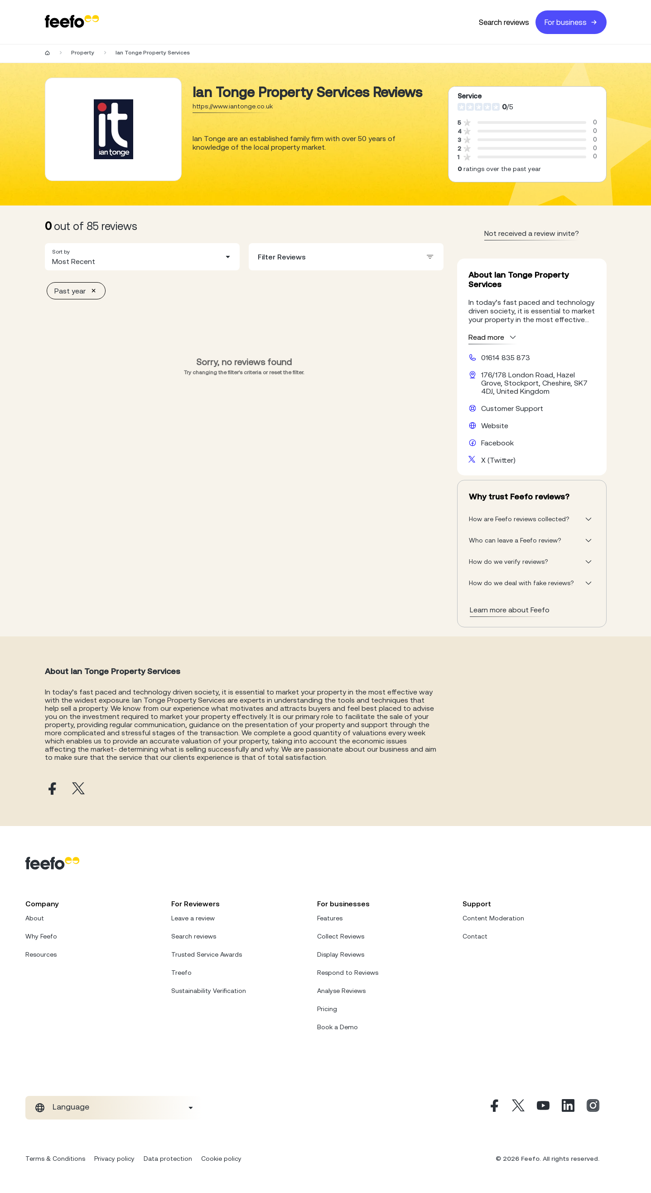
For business (571, 22)
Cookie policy (221, 1158)
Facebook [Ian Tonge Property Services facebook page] (497, 443)
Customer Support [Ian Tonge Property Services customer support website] (512, 408)
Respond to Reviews (347, 972)
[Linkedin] (568, 1107)
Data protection (168, 1158)
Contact (475, 936)
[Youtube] (543, 1107)
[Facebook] (493, 1107)
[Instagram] (593, 1107)
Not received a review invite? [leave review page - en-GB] (531, 233)
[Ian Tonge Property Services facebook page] (51, 789)
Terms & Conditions (55, 1158)
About (34, 918)
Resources (41, 954)
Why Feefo (41, 936)
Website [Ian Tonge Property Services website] (494, 425)
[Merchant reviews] (113, 129)
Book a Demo (337, 1027)
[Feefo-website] (72, 22)
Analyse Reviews (341, 990)
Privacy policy (114, 1158)
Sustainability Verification (208, 990)
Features (329, 918)
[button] (142, 256)
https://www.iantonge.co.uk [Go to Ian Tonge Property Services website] (233, 106)
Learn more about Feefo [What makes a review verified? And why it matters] (510, 610)
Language (71, 1106)
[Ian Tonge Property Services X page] (78, 789)
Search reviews (504, 22)
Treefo (181, 972)
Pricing (327, 1008)
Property (82, 52)
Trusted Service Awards (206, 954)
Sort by (61, 252)
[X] (518, 1107)
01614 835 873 (505, 357)
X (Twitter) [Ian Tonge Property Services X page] (498, 460)
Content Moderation (493, 918)
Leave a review (193, 918)
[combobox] (142, 256)
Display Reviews (340, 954)
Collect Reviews (340, 936)
